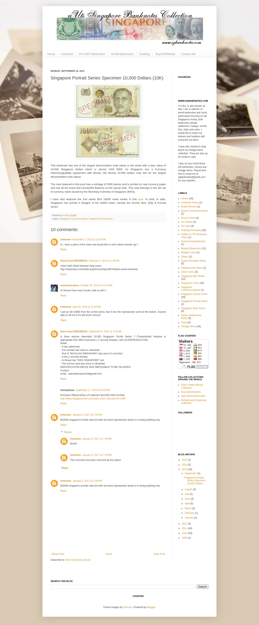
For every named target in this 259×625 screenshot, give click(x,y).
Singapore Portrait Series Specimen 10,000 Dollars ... (195, 480)
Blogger (151, 607)
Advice (184, 198)
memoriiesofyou (69, 285)
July (187, 494)
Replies (68, 432)
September (191, 473)
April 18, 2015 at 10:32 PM (86, 306)
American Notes (189, 202)
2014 (185, 464)
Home (51, 54)
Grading (144, 54)
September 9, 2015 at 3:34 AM (105, 331)
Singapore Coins (190, 283)
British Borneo (188, 206)
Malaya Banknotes (191, 248)
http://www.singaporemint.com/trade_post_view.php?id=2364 (93, 398)
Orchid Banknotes (122, 54)
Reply (63, 249)
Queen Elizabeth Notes (193, 260)
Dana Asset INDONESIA (74, 260)
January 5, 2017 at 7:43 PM (97, 455)
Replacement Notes (191, 267)
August (189, 489)
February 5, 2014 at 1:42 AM (104, 260)
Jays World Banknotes (193, 396)
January (189, 517)
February (190, 513)
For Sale (185, 226)
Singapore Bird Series (193, 276)
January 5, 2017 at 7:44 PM (87, 480)
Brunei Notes (188, 217)
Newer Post (58, 554)
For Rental (186, 222)
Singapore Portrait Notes (101, 218)
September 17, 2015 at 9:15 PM (92, 390)
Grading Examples (191, 230)
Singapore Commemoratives (74, 218)
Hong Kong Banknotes (193, 241)
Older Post (159, 554)
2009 (185, 537)
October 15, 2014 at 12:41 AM (96, 285)
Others (184, 256)
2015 (185, 459)
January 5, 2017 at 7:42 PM (87, 414)
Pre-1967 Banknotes (92, 54)
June (188, 498)
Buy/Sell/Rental (165, 54)
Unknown (65, 239)
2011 (185, 528)
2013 (185, 469)
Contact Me (188, 54)
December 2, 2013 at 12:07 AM (89, 239)
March (188, 508)
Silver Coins (187, 271)
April (187, 503)
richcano (127, 607)
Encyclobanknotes (191, 392)
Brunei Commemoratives (194, 210)
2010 (185, 533)
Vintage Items (188, 326)
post (140, 199)
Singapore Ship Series (193, 308)
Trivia (184, 322)
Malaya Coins (188, 252)
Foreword (67, 54)
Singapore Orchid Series (194, 294)
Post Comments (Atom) (78, 559)
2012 (185, 523)
